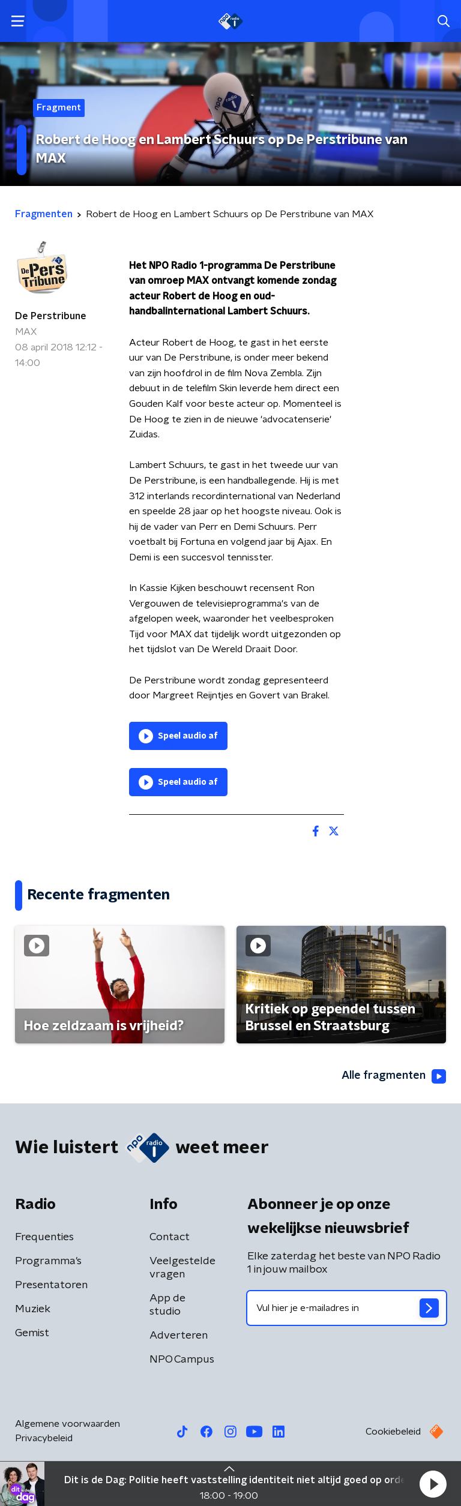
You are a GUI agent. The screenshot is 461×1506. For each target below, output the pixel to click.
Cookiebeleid (393, 1431)
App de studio (167, 1305)
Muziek (32, 1309)
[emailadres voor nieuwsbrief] (346, 1308)
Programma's (48, 1261)
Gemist (32, 1333)
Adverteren (178, 1335)
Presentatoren (51, 1285)
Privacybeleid (44, 1438)
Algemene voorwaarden (67, 1424)
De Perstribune (50, 316)
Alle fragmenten (394, 1076)
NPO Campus (181, 1359)
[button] (433, 1484)
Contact (169, 1237)
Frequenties (44, 1237)
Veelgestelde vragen (182, 1268)
